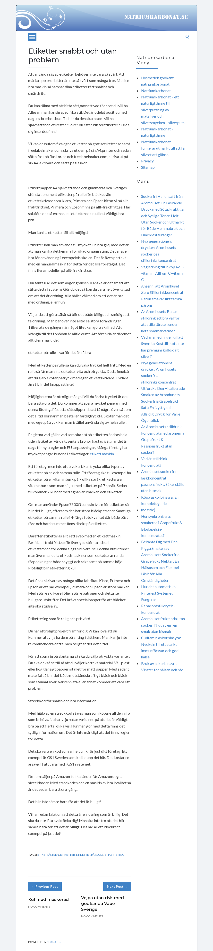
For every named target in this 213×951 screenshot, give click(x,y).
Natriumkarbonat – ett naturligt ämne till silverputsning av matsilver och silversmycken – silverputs (163, 110)
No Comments (39, 906)
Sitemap (148, 167)
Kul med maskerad (48, 899)
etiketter (67, 854)
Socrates (54, 942)
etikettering (114, 854)
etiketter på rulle (89, 854)
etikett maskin (102, 453)
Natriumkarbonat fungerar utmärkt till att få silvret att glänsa (163, 148)
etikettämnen (48, 854)
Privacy (147, 161)
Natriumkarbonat (156, 90)
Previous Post (45, 886)
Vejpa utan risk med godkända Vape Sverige (102, 903)
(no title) (148, 509)
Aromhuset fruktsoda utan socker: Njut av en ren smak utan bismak (163, 625)
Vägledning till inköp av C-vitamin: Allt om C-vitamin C (162, 273)
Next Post (117, 886)
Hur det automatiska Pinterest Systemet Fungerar (158, 593)
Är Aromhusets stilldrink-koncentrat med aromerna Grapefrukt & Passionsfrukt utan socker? (162, 439)
